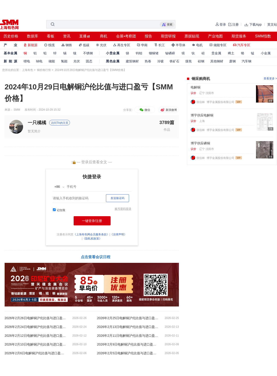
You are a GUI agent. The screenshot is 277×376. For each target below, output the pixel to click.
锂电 (27, 61)
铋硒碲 (170, 53)
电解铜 (195, 87)
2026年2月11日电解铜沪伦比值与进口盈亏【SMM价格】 (128, 335)
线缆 (49, 45)
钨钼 (139, 53)
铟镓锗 (154, 53)
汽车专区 (241, 45)
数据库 (32, 36)
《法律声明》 (118, 234)
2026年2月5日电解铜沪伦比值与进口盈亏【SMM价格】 (128, 353)
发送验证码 (117, 198)
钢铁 (66, 45)
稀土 (231, 53)
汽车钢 (246, 61)
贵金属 (216, 53)
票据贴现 (191, 36)
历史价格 (10, 36)
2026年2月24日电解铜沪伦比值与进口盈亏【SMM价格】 (36, 327)
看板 (50, 36)
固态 (89, 61)
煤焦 (188, 61)
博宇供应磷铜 (200, 143)
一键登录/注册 (92, 221)
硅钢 (201, 61)
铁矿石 (174, 61)
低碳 (84, 45)
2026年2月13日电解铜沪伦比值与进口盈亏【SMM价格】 (128, 327)
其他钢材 (216, 61)
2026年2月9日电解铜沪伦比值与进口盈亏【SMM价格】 (128, 344)
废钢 (232, 61)
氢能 (64, 61)
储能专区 (217, 45)
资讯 (66, 36)
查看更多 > (270, 78)
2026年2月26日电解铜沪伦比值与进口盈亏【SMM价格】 (36, 318)
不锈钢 (88, 53)
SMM (17, 109)
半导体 (178, 45)
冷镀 (160, 61)
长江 (159, 45)
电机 (197, 45)
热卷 (148, 61)
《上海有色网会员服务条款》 (91, 234)
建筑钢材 (132, 61)
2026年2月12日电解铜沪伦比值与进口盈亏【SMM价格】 (36, 335)
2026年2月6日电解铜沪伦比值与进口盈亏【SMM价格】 (36, 353)
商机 (103, 36)
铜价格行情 (44, 70)
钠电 (39, 61)
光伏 (101, 45)
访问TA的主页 (59, 122)
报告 (148, 36)
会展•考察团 (126, 36)
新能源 (30, 45)
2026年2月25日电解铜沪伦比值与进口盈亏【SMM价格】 (128, 318)
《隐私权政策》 (92, 238)
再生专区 (121, 45)
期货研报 (168, 36)
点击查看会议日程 (95, 257)
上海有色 (27, 70)
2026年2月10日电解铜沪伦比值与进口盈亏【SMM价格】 (36, 344)
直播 (83, 36)
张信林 (200, 102)
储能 (51, 61)
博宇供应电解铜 (202, 115)
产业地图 (215, 36)
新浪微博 (168, 110)
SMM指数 (263, 36)
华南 (142, 45)
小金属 (266, 53)
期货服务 (239, 36)
